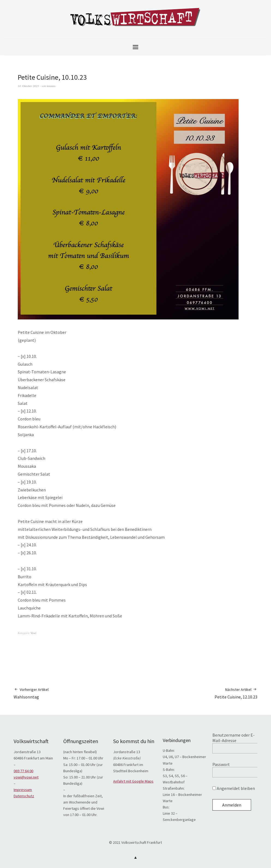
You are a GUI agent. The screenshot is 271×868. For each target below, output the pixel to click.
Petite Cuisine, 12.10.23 (236, 693)
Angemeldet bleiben (233, 788)
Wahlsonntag (31, 693)
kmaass (51, 86)
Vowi (33, 633)
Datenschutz (24, 795)
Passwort (221, 764)
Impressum (23, 789)
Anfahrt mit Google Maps (133, 781)
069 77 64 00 (23, 770)
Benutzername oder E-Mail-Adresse (233, 737)
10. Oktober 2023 (28, 86)
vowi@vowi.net (26, 777)
